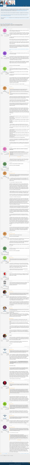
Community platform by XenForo (15, 464)
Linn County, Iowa (7, 409)
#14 (28, 306)
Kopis (5, 385)
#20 (28, 425)
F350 (4, 285)
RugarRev (4, 294)
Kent (8, 93)
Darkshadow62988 (4, 429)
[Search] (29, 6)
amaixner (4, 406)
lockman (5, 276)
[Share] (27, 51)
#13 (28, 290)
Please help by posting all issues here (22, 10)
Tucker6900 (4, 418)
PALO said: (11, 257)
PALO (5, 90)
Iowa (8, 432)
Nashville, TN (7, 388)
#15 (28, 334)
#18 (28, 402)
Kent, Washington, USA (6, 58)
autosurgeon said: (12, 233)
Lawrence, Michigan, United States (5, 254)
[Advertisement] (14, 21)
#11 (28, 272)
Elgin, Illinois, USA (7, 279)
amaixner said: (11, 415)
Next (6, 27)
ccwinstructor (5, 151)
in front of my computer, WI (6, 313)
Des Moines (7, 297)
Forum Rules (7, 17)
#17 (28, 381)
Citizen (5, 71)
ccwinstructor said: (12, 173)
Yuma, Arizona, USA (6, 154)
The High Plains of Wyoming (6, 288)
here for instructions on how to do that (6, 15)
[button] (10, 6)
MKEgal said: (11, 349)
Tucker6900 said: (12, 427)
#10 (28, 256)
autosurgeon (4, 166)
